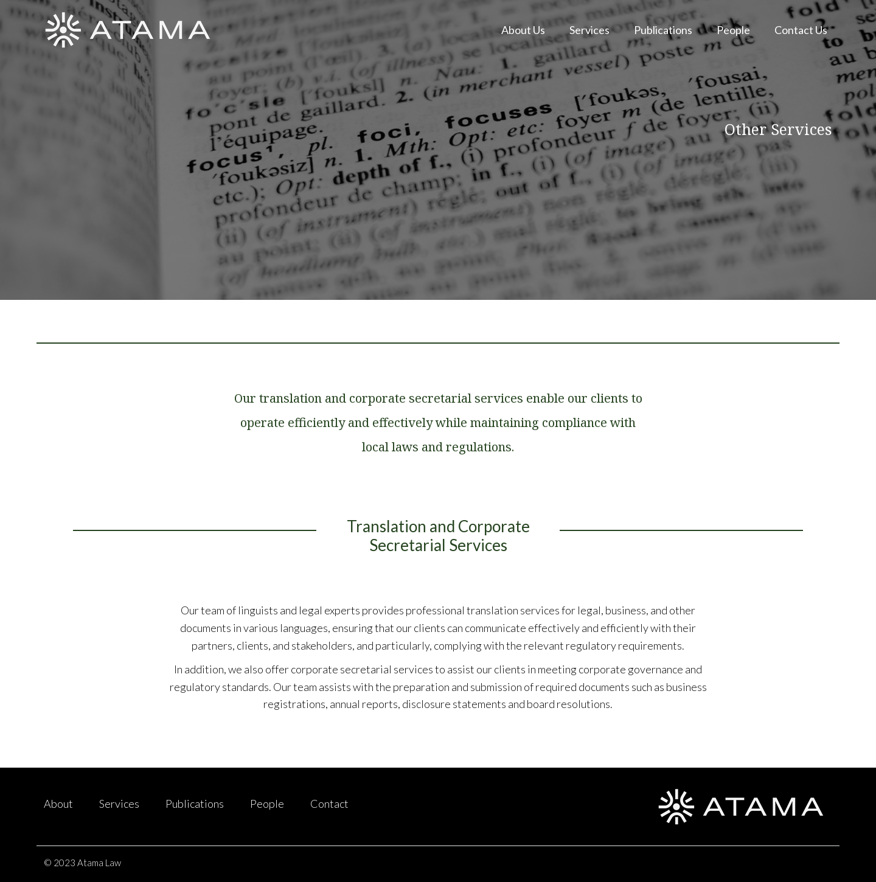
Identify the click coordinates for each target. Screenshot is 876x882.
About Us (523, 29)
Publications (663, 29)
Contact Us (800, 29)
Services (589, 29)
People (733, 29)
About (58, 803)
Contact (329, 803)
